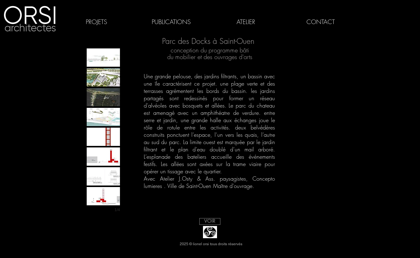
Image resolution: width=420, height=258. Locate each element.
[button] (103, 57)
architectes (30, 28)
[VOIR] (209, 221)
